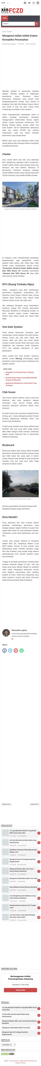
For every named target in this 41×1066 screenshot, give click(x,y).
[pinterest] (16, 650)
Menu (4, 18)
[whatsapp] (21, 650)
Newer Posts (6, 804)
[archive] (8, 1044)
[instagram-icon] (34, 3)
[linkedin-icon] (38, 3)
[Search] (18, 24)
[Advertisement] (20, 67)
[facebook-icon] (25, 3)
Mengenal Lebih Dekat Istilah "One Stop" (24, 878)
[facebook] (4, 650)
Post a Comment (30, 44)
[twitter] (10, 650)
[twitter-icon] (29, 3)
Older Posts (35, 804)
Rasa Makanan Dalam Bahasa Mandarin (23, 887)
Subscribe (20, 990)
